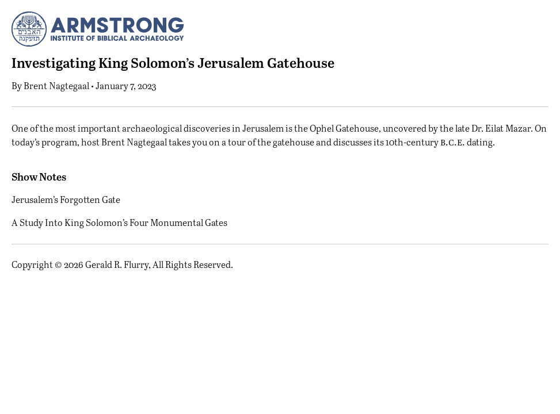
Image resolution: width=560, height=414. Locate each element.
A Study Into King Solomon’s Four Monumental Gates (119, 222)
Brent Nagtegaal (56, 85)
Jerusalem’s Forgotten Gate (66, 199)
